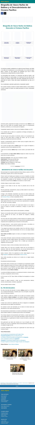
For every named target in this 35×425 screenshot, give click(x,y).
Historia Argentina (4, 395)
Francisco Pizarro (6, 196)
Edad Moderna (3, 399)
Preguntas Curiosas (4, 416)
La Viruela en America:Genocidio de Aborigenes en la (14, 337)
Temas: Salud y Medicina (5, 406)
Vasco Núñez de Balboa (14, 344)
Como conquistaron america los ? (10, 338)
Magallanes (6, 254)
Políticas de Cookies (4, 423)
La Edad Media (3, 398)
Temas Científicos (4, 407)
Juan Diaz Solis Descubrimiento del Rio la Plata (12, 334)
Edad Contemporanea (4, 400)
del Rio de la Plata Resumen (11, 335)
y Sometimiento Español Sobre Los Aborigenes (13, 340)
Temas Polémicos (4, 408)
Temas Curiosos (3, 415)
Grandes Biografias (4, 401)
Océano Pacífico (23, 254)
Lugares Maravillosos (4, 414)
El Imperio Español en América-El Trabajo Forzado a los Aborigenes (15, 341)
